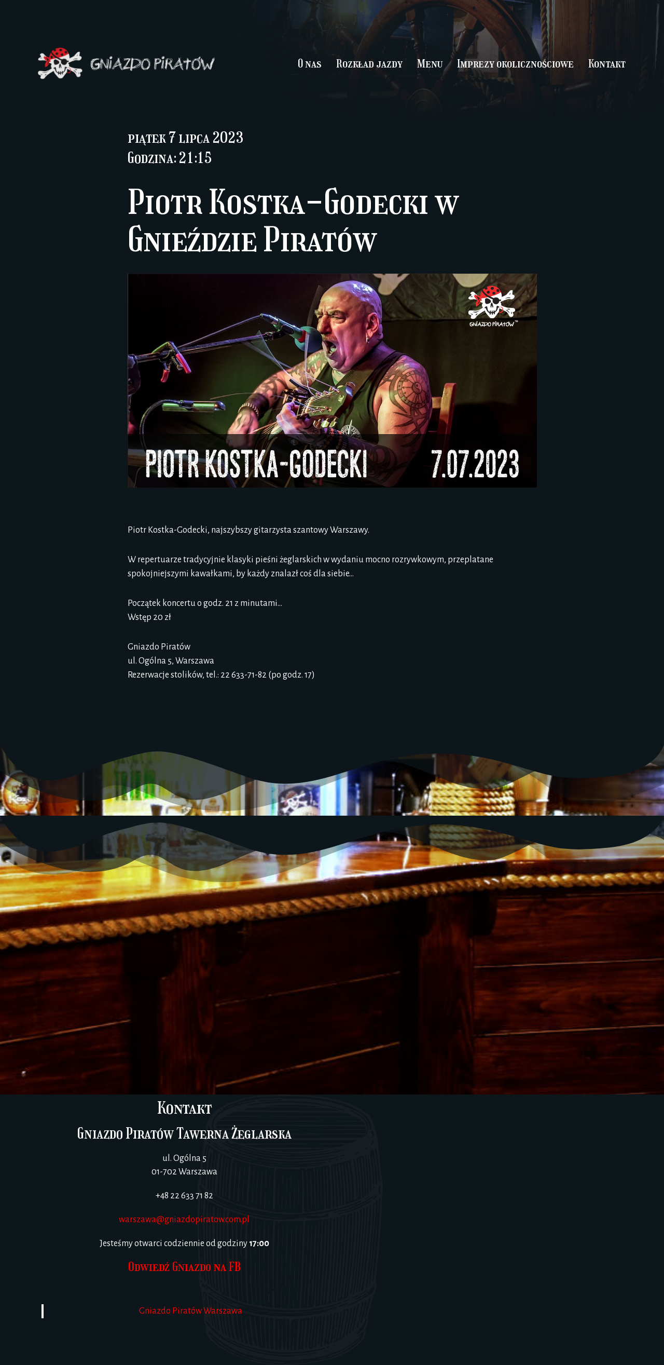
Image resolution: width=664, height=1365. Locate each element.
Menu (429, 63)
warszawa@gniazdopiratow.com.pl (184, 1219)
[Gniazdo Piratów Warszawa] (479, 1203)
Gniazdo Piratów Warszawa (190, 1311)
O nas (310, 63)
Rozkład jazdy (369, 63)
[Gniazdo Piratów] (127, 64)
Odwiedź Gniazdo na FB (184, 1266)
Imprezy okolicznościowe (515, 63)
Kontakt (607, 63)
